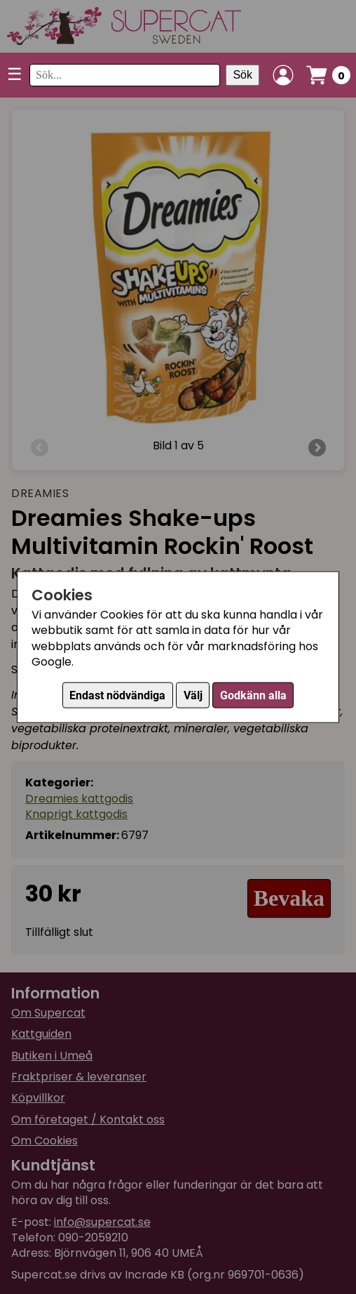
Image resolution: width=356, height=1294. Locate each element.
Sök (242, 75)
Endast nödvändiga (117, 695)
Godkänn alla (253, 695)
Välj (193, 695)
